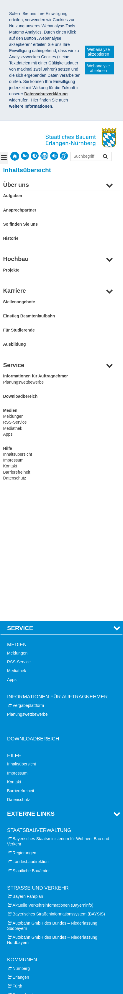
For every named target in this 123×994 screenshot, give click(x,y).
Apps (8, 434)
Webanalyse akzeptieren (98, 51)
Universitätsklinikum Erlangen (34, 939)
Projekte (11, 270)
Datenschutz (14, 478)
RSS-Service (15, 422)
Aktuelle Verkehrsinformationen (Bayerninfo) (53, 779)
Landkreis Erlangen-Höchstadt (35, 886)
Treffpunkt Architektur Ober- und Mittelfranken (49, 947)
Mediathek (12, 428)
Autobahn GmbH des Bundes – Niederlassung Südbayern (52, 800)
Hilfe (7, 448)
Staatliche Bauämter (31, 744)
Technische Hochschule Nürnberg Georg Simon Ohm (55, 956)
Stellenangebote (19, 301)
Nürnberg (21, 842)
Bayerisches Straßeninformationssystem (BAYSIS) (59, 788)
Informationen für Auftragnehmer (35, 376)
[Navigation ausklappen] (4, 158)
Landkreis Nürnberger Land (32, 877)
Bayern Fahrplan (28, 770)
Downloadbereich (20, 396)
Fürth (17, 860)
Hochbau (16, 259)
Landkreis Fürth (21, 895)
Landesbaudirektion (31, 735)
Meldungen (13, 416)
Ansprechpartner (20, 210)
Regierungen (24, 727)
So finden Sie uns (20, 224)
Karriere (14, 290)
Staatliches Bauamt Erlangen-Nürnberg (50, 972)
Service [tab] (20, 502)
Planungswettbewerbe (23, 382)
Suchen (105, 157)
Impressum (13, 460)
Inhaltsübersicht (17, 454)
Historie (11, 238)
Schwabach (23, 868)
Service (13, 365)
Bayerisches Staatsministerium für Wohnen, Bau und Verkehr (58, 715)
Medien (10, 410)
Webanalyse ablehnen (98, 68)
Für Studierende (19, 330)
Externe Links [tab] (31, 688)
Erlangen (21, 851)
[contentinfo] (44, 156)
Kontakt (10, 466)
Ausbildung (14, 344)
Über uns (16, 185)
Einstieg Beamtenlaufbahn (29, 316)
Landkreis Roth (21, 904)
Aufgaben (12, 195)
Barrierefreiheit (16, 472)
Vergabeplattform (28, 579)
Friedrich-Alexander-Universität (35, 930)
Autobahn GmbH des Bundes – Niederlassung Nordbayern (52, 814)
